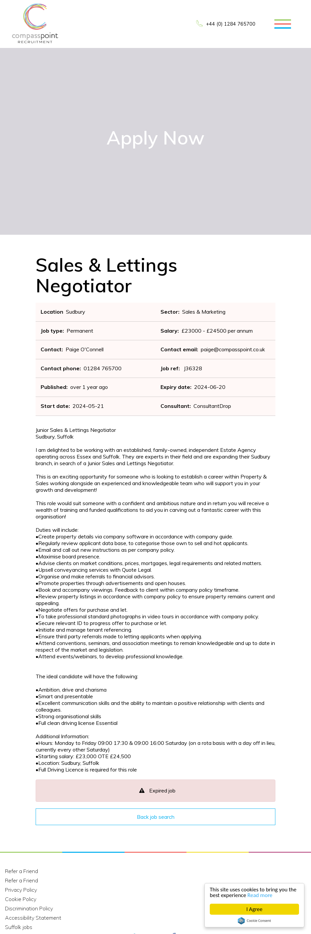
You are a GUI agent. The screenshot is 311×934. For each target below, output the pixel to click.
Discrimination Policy (29, 908)
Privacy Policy (21, 889)
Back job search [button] (155, 816)
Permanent (80, 330)
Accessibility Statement (33, 917)
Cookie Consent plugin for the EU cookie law (254, 920)
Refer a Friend (21, 871)
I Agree (254, 909)
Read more (259, 895)
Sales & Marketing (203, 311)
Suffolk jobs (18, 927)
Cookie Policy (20, 899)
